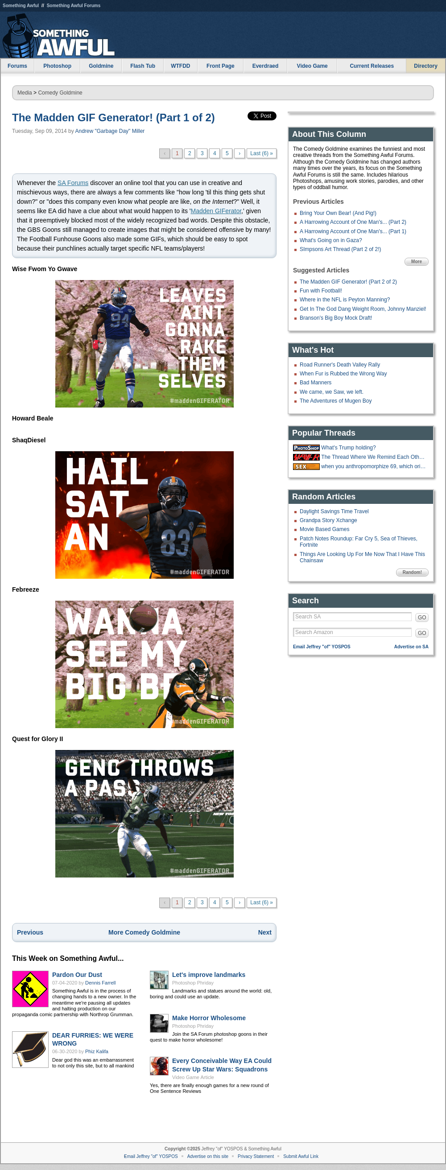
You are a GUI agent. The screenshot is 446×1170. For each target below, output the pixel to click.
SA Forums (73, 182)
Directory (426, 66)
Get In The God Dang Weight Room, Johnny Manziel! (363, 309)
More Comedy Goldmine (144, 932)
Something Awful (21, 5)
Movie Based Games (324, 529)
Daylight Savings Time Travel (334, 511)
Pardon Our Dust (77, 974)
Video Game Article (193, 1077)
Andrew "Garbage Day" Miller (110, 131)
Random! (412, 572)
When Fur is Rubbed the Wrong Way (343, 374)
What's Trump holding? (348, 448)
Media (24, 93)
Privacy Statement (256, 1156)
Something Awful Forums (74, 5)
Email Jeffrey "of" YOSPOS (322, 646)
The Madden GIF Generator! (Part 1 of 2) (113, 117)
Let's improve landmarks (208, 974)
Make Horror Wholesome (209, 1018)
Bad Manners (315, 382)
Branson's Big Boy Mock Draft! (336, 318)
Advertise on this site (207, 1156)
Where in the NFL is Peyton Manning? (345, 300)
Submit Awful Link (300, 1156)
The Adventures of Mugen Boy (336, 401)
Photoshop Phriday (193, 982)
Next (265, 932)
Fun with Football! (321, 291)
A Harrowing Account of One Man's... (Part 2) (353, 222)
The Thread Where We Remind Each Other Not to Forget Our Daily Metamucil (373, 457)
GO (422, 617)
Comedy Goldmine (60, 93)
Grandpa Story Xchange (328, 520)
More (416, 261)
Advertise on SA (411, 646)
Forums (17, 66)
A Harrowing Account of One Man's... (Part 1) (353, 231)
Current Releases (372, 66)
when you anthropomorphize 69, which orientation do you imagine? (373, 466)
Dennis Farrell (100, 982)
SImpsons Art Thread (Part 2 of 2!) (340, 249)
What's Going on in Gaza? (331, 240)
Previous (30, 932)
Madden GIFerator (215, 210)
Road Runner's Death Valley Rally (340, 365)
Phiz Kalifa (96, 1051)
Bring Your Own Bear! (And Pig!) (338, 213)
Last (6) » (261, 153)
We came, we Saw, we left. (331, 392)
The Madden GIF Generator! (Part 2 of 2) (348, 282)
